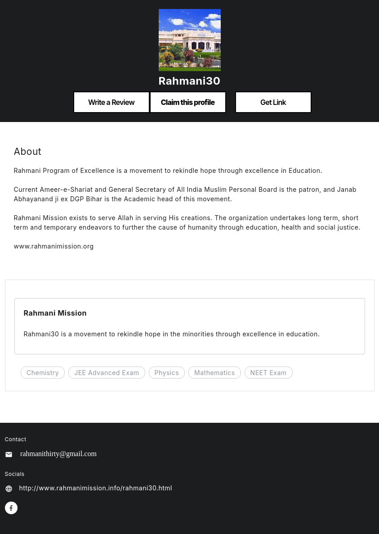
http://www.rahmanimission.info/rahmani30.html (95, 488)
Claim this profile (188, 102)
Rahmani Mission (55, 312)
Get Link (273, 102)
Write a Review (111, 102)
